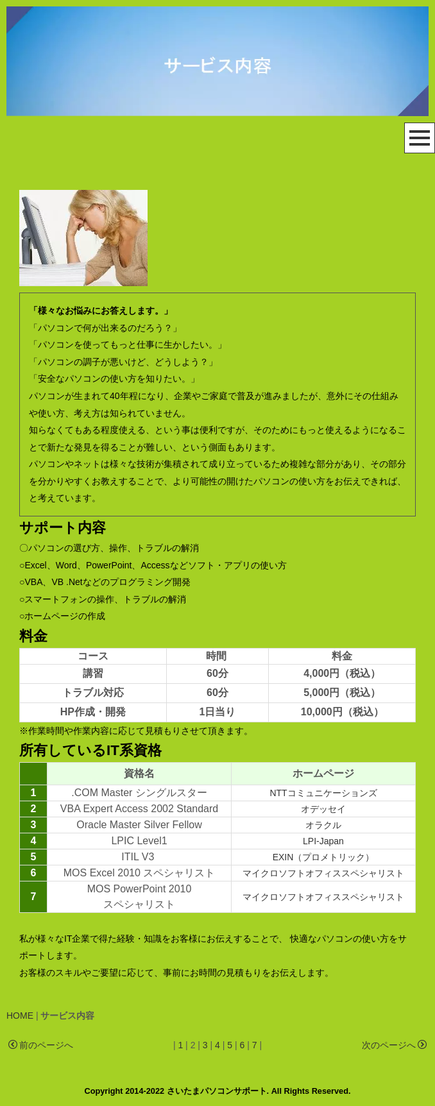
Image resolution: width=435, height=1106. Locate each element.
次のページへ (394, 1046)
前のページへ (40, 1046)
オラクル (323, 825)
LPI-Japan (323, 841)
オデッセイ (323, 809)
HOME (19, 1015)
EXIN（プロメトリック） (324, 857)
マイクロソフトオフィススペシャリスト (323, 873)
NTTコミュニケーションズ (323, 793)
